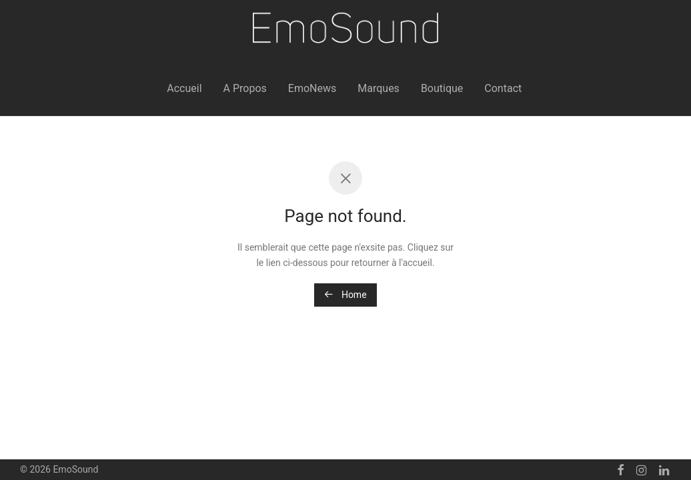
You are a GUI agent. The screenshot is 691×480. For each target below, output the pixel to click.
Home (345, 294)
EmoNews (312, 88)
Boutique (442, 88)
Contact (503, 88)
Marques (379, 88)
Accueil (184, 88)
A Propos (245, 88)
